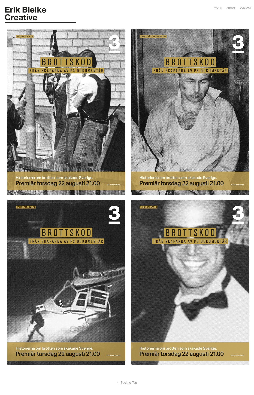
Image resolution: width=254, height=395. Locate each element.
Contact (245, 7)
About (230, 7)
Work (218, 7)
